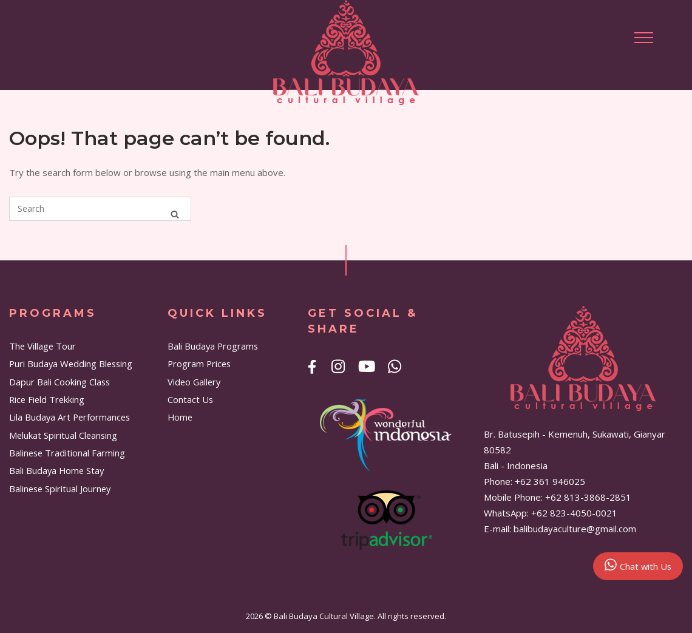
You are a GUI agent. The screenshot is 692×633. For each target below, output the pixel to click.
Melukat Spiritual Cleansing (63, 435)
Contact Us (190, 399)
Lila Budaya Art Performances (69, 417)
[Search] (174, 214)
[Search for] (100, 209)
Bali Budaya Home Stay (56, 470)
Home (180, 417)
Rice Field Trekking (46, 399)
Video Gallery (194, 382)
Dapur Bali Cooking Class (59, 382)
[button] (644, 37)
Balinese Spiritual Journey (59, 488)
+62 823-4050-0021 (574, 513)
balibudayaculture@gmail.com (575, 529)
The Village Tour (42, 346)
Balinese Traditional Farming (67, 453)
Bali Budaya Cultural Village (324, 616)
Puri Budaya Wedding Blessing (70, 363)
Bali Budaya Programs (213, 346)
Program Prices (199, 363)
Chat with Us (638, 565)
